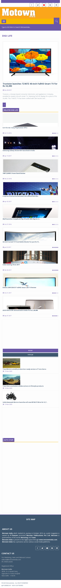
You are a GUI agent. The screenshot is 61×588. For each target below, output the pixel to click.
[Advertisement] (30, 333)
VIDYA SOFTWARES (17, 585)
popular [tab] (30, 354)
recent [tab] (30, 350)
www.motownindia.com (48, 540)
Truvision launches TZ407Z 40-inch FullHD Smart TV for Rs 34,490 (30, 84)
